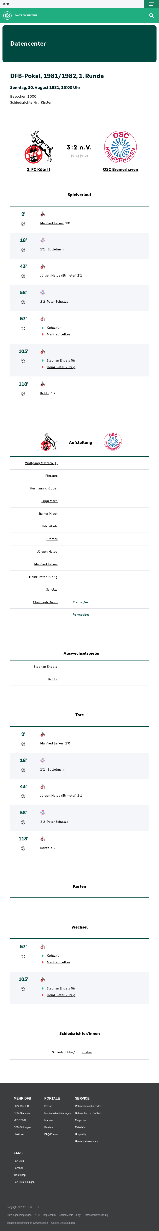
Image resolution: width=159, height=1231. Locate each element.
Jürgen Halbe (50, 275)
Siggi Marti (49, 501)
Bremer (52, 539)
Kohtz (51, 327)
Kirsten (46, 102)
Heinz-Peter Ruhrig (61, 367)
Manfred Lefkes (52, 223)
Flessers (51, 475)
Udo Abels (50, 526)
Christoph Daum (45, 602)
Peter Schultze (57, 301)
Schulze (52, 589)
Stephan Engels (58, 360)
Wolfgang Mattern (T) (41, 463)
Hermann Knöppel (44, 488)
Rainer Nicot (48, 513)
